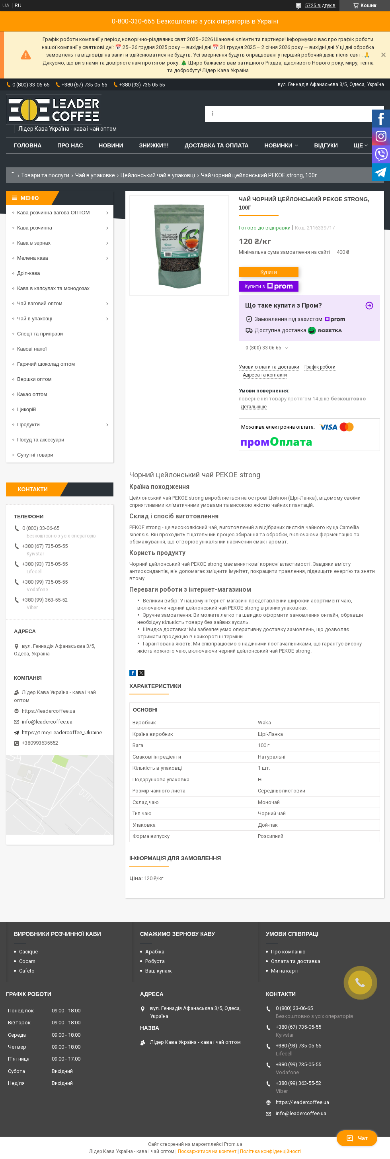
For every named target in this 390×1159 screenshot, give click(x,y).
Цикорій (26, 409)
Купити (268, 272)
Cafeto (27, 971)
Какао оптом (32, 394)
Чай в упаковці (34, 319)
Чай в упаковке (95, 175)
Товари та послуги (45, 175)
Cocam (27, 961)
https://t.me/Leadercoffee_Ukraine (62, 732)
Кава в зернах (34, 243)
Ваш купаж (158, 971)
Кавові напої (32, 349)
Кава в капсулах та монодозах (53, 288)
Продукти (28, 425)
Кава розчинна (34, 228)
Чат (357, 1138)
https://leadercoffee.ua (48, 711)
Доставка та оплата (217, 145)
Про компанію (288, 952)
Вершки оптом (34, 379)
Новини (111, 145)
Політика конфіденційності (270, 1151)
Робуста (155, 961)
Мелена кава (32, 258)
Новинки (278, 145)
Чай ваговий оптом (39, 303)
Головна (27, 145)
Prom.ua (233, 1144)
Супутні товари (35, 455)
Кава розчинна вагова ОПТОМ (53, 213)
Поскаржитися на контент (207, 1151)
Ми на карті (284, 971)
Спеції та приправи (40, 334)
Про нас (70, 145)
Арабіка (154, 952)
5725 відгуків (320, 5)
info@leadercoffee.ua (47, 722)
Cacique (28, 952)
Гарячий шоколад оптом (46, 364)
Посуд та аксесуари (40, 440)
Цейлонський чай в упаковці (158, 175)
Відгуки (325, 145)
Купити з (268, 286)
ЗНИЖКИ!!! (154, 145)
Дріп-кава (28, 273)
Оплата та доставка (295, 961)
